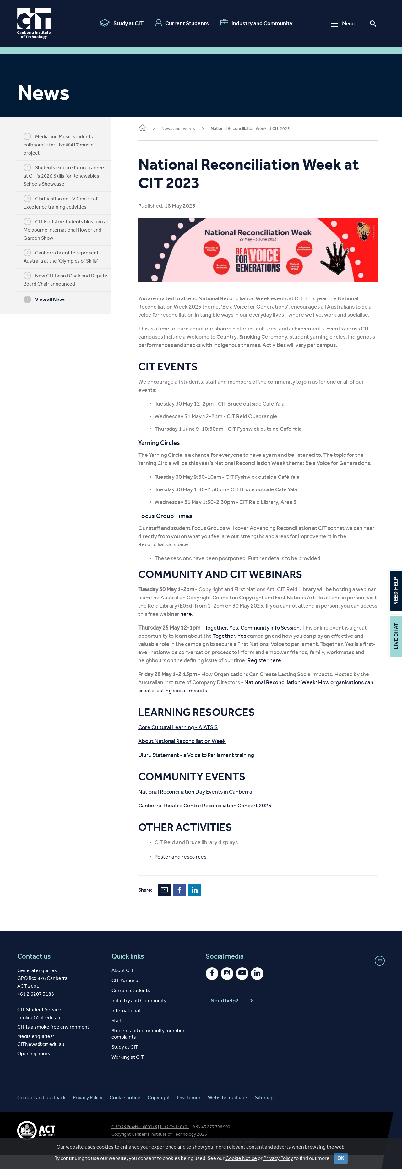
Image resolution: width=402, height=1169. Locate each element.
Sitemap (264, 1111)
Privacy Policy (278, 1158)
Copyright (159, 1111)
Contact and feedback (41, 1111)
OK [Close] (340, 1158)
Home (151, 128)
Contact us (34, 970)
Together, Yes (239, 649)
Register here (284, 674)
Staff (116, 1034)
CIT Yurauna (124, 994)
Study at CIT (120, 23)
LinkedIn (204, 904)
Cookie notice (125, 1111)
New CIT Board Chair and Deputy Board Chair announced (70, 279)
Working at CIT (127, 1071)
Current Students (181, 23)
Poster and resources (190, 870)
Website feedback (228, 1111)
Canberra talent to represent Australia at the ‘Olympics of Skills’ (65, 256)
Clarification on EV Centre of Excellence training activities (65, 202)
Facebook (188, 904)
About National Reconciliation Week (191, 754)
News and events (187, 128)
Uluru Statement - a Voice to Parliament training (205, 768)
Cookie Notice (241, 1158)
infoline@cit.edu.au (38, 1031)
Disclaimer (189, 1111)
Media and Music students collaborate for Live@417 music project (63, 144)
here (252, 627)
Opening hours (33, 1067)
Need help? (232, 1014)
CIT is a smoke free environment (53, 1041)
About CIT (122, 984)
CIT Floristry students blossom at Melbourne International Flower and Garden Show (70, 229)
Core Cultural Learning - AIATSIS (187, 741)
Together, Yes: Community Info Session (261, 641)
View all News (49, 299)
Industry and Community (255, 23)
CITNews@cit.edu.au (40, 1058)
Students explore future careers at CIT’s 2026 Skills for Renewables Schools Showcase (69, 175)
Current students (130, 1004)
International (125, 1024)
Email (173, 904)
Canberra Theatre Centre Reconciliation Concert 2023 (214, 819)
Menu (342, 23)
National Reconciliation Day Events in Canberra (205, 805)
